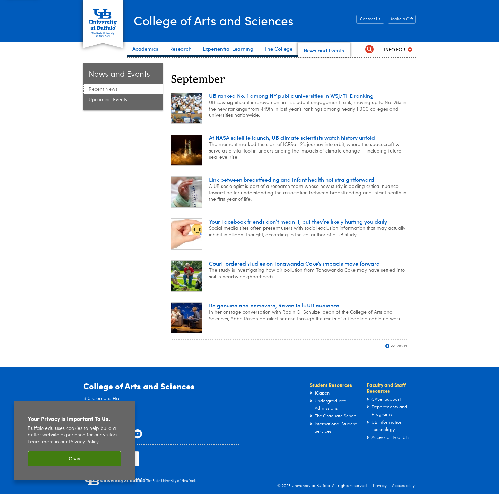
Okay (74, 458)
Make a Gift (402, 19)
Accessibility (403, 486)
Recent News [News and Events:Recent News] (103, 89)
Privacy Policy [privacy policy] (83, 442)
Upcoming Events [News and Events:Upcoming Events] (108, 99)
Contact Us (370, 19)
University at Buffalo (311, 486)
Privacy (380, 486)
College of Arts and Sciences (215, 20)
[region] (74, 440)
